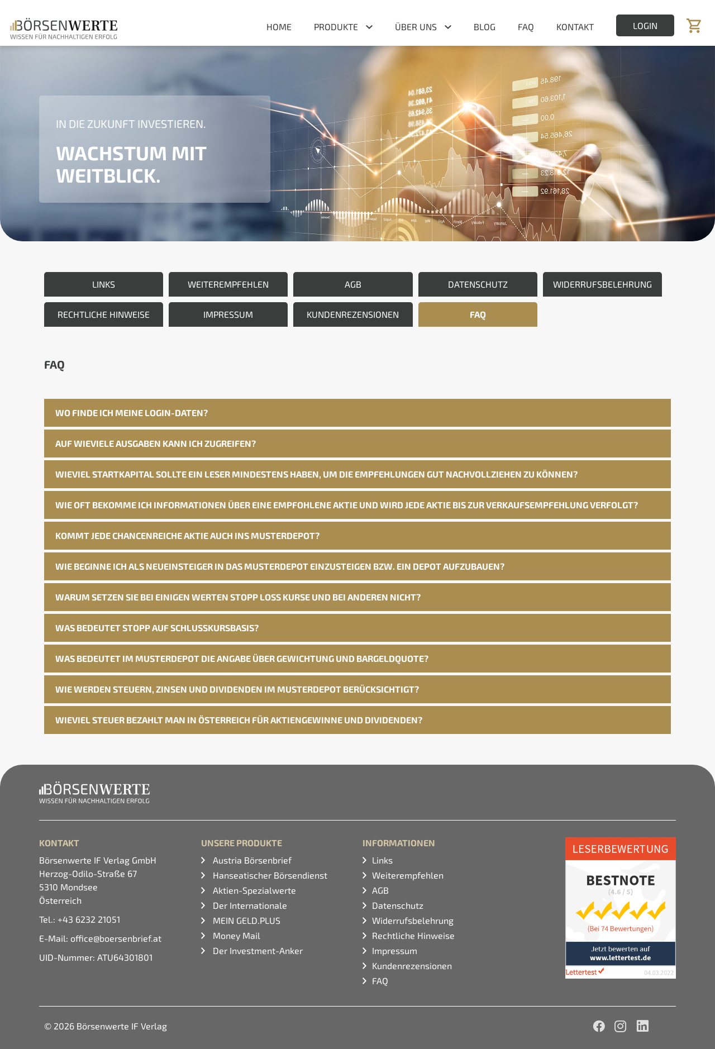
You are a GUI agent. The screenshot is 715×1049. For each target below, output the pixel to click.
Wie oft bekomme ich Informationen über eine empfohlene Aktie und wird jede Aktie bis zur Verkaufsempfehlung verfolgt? (346, 504)
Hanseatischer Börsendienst (269, 875)
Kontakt (575, 26)
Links (382, 860)
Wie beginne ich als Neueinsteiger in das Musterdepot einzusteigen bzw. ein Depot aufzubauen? (279, 566)
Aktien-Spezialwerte (253, 890)
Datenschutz (397, 905)
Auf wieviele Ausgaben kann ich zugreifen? (155, 443)
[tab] (357, 413)
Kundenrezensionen (412, 965)
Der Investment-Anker (257, 950)
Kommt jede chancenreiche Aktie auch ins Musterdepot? (187, 535)
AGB (380, 890)
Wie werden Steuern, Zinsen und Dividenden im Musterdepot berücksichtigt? (237, 689)
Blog (484, 26)
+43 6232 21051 (89, 919)
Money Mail (235, 935)
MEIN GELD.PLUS (245, 920)
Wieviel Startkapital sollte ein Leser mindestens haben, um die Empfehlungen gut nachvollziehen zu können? (316, 474)
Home (279, 26)
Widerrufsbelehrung (413, 920)
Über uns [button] (416, 26)
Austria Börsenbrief (251, 860)
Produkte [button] (336, 26)
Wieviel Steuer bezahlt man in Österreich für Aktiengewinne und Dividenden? (238, 719)
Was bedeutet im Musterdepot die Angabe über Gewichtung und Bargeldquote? (241, 658)
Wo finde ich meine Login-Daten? (131, 412)
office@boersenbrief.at (115, 938)
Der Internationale (249, 905)
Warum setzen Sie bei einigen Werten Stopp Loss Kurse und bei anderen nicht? (238, 597)
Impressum (394, 950)
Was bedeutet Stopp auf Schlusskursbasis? (157, 627)
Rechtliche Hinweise (413, 935)
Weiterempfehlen (408, 875)
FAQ (526, 26)
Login (645, 25)
